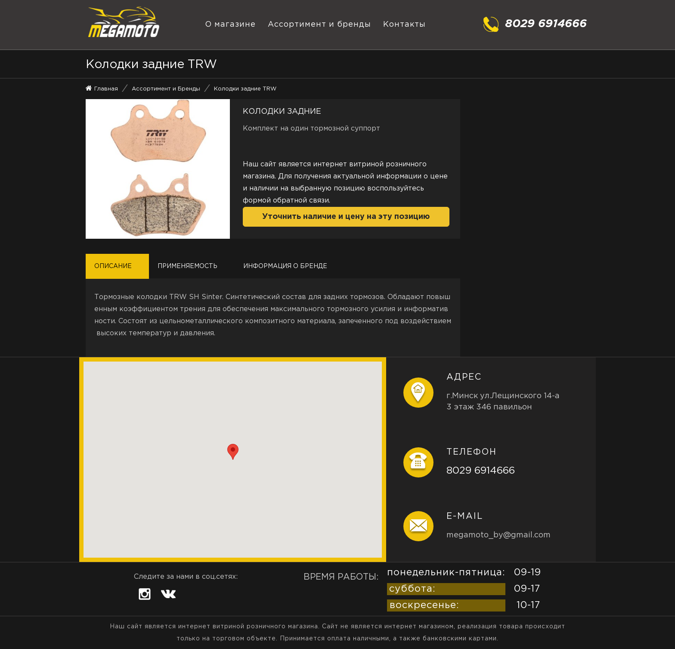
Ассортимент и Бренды (166, 89)
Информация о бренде (285, 266)
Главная (106, 89)
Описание (113, 266)
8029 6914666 (480, 470)
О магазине (230, 24)
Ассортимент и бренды (319, 24)
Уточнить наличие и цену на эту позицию (346, 216)
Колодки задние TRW (245, 89)
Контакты (404, 24)
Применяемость (187, 266)
